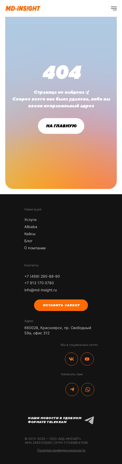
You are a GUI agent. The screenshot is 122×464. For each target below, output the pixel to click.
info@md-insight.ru (40, 290)
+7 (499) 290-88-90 (42, 276)
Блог (28, 241)
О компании (35, 247)
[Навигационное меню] (114, 8)
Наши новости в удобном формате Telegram (54, 420)
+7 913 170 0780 (39, 283)
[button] (61, 305)
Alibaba (30, 226)
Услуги (30, 219)
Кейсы (30, 233)
